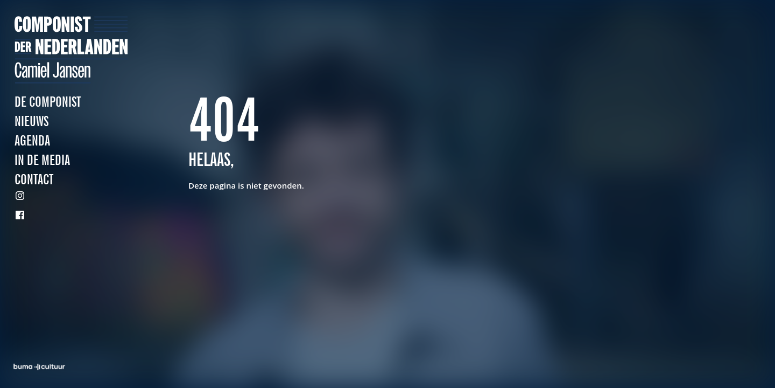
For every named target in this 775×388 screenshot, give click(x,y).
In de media (42, 161)
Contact (34, 180)
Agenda (32, 141)
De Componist (48, 102)
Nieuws (31, 122)
